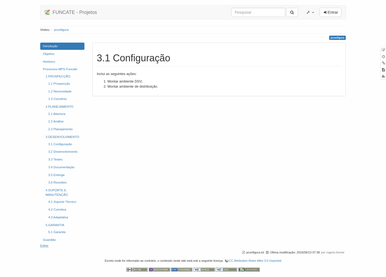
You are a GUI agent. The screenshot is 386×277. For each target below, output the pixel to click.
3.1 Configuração (60, 144)
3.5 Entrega (56, 175)
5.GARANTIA (55, 225)
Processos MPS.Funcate (60, 69)
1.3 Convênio (57, 98)
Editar (44, 245)
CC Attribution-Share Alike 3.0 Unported (255, 260)
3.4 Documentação (61, 167)
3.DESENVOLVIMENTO (62, 136)
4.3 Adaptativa (58, 217)
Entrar (333, 12)
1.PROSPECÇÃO (58, 76)
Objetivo (48, 53)
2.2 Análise (56, 121)
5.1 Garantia (56, 232)
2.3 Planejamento (60, 129)
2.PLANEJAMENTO (59, 106)
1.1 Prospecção (59, 83)
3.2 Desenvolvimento (62, 151)
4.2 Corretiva (57, 209)
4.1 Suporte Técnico (62, 201)
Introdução (50, 46)
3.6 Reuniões (57, 182)
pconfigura (61, 29)
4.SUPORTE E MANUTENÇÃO (57, 192)
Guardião (49, 239)
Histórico (49, 61)
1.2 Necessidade (60, 91)
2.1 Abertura (56, 113)
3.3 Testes (55, 159)
